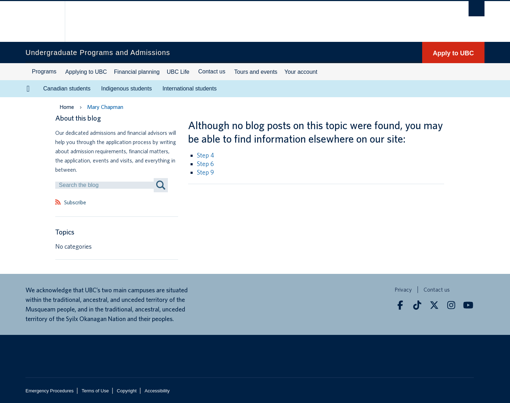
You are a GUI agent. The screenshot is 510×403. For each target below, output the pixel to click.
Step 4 (205, 155)
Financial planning (137, 72)
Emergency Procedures (50, 390)
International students (190, 88)
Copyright (127, 390)
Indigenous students (126, 88)
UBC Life (178, 72)
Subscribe (75, 202)
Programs (44, 71)
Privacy (403, 289)
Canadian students (66, 88)
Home (67, 107)
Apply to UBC (453, 53)
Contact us (211, 71)
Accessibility (157, 390)
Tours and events (255, 72)
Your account (300, 72)
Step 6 (205, 163)
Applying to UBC (86, 72)
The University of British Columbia (40, 21)
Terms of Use (95, 390)
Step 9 (205, 172)
